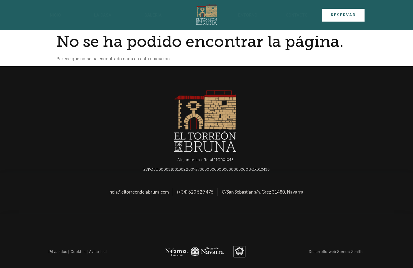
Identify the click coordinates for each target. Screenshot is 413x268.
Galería (153, 15)
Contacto (297, 15)
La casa (102, 15)
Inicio (54, 15)
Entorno (247, 15)
